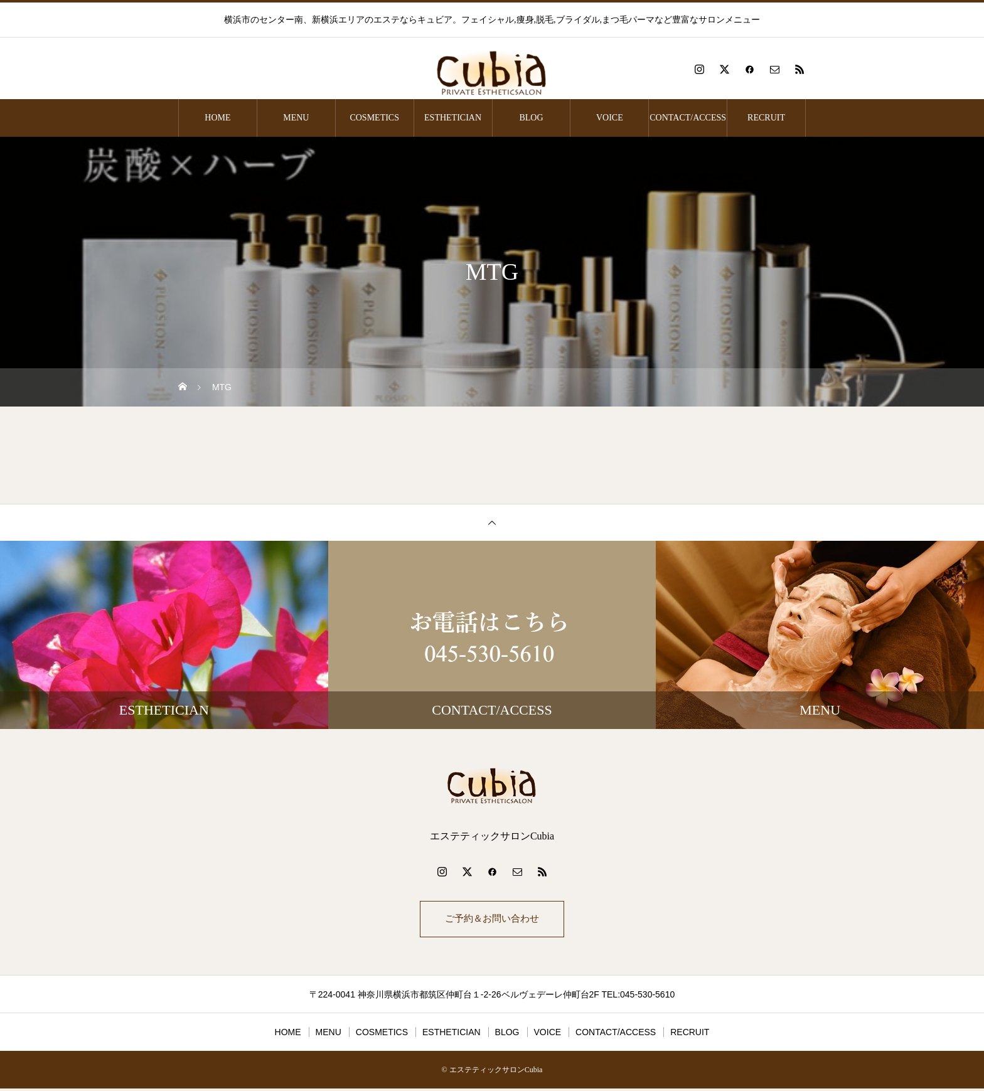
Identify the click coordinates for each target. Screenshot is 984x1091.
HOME (217, 117)
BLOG (531, 117)
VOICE (609, 117)
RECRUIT (766, 117)
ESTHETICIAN (452, 117)
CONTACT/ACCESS (688, 117)
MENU (296, 117)
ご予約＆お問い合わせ (492, 920)
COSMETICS (374, 117)
